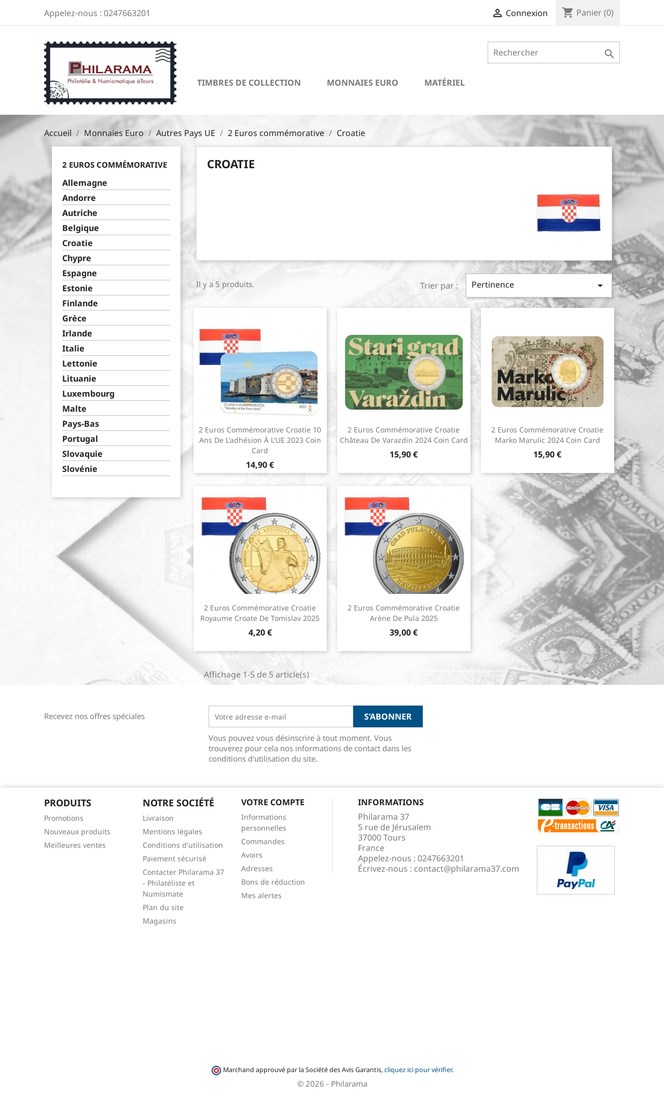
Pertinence (539, 285)
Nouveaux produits (77, 831)
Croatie (77, 243)
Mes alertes (261, 895)
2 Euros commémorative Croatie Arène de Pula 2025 (404, 613)
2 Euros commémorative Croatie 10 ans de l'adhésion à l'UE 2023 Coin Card (260, 440)
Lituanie (79, 378)
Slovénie (80, 469)
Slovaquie (82, 454)
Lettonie (80, 363)
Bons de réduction (273, 882)
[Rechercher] (554, 52)
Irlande (77, 333)
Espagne (79, 273)
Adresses (257, 868)
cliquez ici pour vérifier (418, 1069)
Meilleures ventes (75, 845)
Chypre (76, 258)
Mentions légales (172, 831)
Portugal (80, 439)
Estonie (77, 288)
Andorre (79, 198)
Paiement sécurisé (174, 858)
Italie (73, 348)
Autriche (80, 213)
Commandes (263, 841)
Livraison (158, 818)
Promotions (64, 818)
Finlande (80, 303)
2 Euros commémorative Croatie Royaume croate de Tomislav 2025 (260, 613)
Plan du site (163, 907)
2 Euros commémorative (114, 164)
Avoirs (251, 855)
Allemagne (84, 183)
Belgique (80, 228)
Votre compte (273, 802)
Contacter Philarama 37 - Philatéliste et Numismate (183, 883)
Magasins (159, 921)
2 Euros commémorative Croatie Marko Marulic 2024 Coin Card (547, 435)
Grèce (74, 318)
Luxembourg (88, 393)
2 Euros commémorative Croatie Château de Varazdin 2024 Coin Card (404, 435)
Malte (74, 408)
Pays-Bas (80, 423)
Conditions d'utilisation (183, 845)
